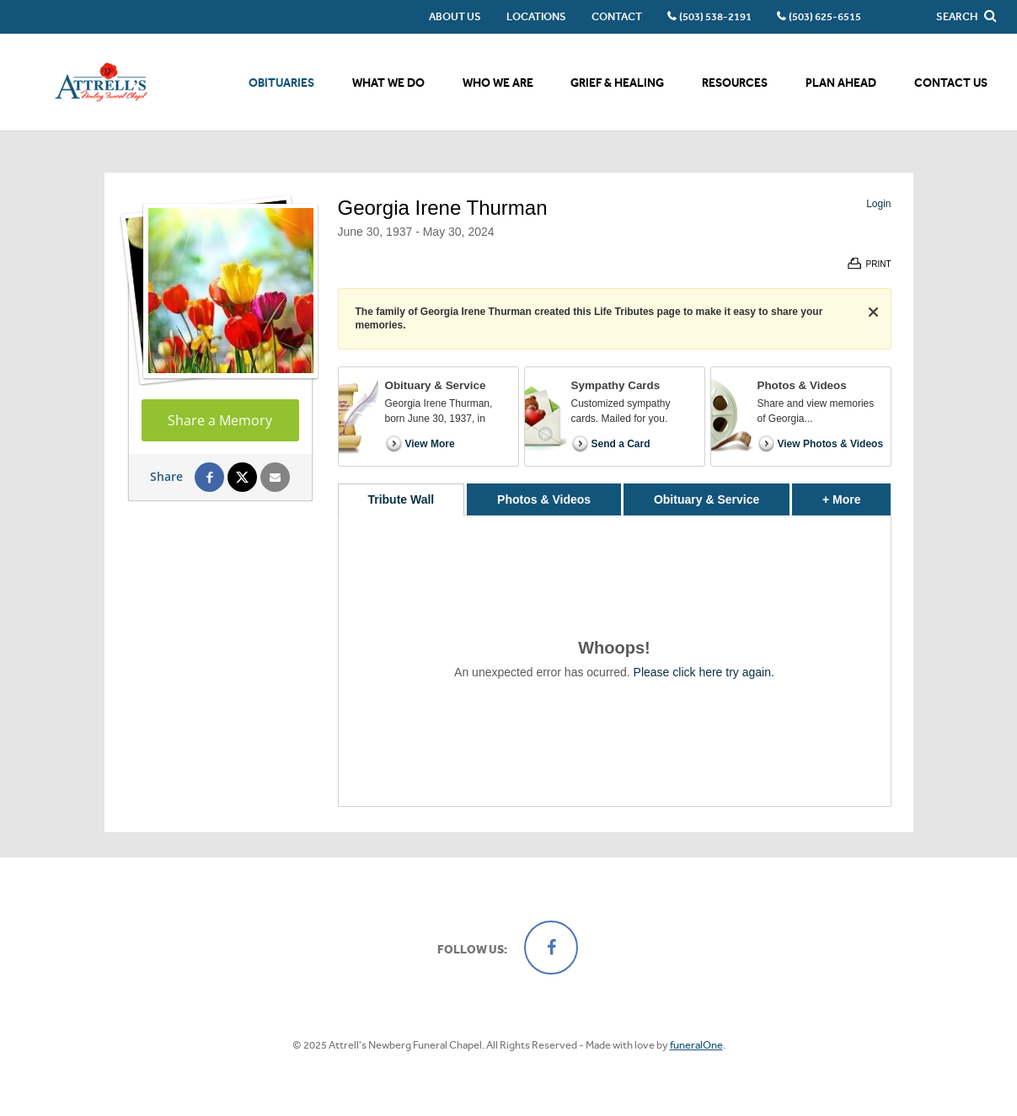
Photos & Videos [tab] (544, 499)
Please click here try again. (704, 672)
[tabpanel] (614, 660)
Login (878, 204)
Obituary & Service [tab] (706, 499)
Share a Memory (220, 420)
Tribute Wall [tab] (400, 499)
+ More (856, 494)
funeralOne (696, 1045)
